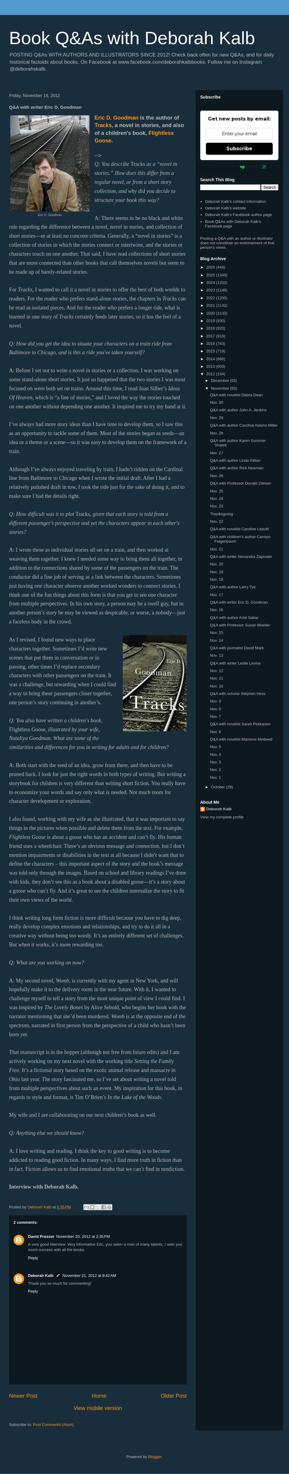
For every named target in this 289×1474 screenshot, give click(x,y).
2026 (211, 267)
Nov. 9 (215, 701)
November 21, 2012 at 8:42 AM (89, 1275)
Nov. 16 (216, 610)
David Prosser (41, 1236)
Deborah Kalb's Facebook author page (238, 214)
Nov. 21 (216, 549)
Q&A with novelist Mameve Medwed (241, 739)
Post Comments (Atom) (53, 1424)
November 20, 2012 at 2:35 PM (83, 1236)
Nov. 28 (216, 433)
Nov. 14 (216, 640)
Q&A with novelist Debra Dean (236, 395)
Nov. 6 (215, 731)
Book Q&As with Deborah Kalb (132, 38)
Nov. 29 (216, 418)
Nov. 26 (216, 476)
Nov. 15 (216, 632)
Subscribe (239, 148)
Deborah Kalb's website (225, 208)
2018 (211, 328)
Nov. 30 (216, 402)
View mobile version (97, 1408)
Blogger (154, 1456)
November (220, 388)
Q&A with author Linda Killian (235, 460)
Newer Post (23, 1396)
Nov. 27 (216, 453)
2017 (211, 336)
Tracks (103, 125)
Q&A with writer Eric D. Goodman (239, 602)
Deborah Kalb (41, 1275)
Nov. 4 (215, 754)
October (218, 787)
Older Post (174, 1396)
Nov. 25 (216, 491)
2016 (211, 343)
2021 (211, 305)
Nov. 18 (216, 579)
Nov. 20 (216, 564)
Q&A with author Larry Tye (233, 587)
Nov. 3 (215, 762)
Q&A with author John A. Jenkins (238, 410)
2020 (211, 313)
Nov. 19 (216, 572)
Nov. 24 (216, 498)
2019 (211, 320)
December (220, 380)
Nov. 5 (215, 747)
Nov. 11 (216, 678)
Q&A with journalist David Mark (236, 648)
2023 (211, 290)
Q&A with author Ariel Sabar (234, 617)
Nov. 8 (215, 709)
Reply (33, 1258)
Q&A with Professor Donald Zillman (240, 483)
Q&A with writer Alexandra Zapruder (241, 556)
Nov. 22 (216, 521)
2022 (211, 298)
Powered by (239, 166)
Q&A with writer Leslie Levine (235, 663)
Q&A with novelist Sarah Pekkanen (240, 724)
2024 (211, 282)
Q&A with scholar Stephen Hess (237, 693)
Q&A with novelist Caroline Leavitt (239, 529)
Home (99, 1396)
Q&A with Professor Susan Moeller (240, 625)
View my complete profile (222, 817)
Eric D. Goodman (116, 118)
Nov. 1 (215, 777)
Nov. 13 (216, 655)
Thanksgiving (221, 514)
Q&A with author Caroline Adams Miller (243, 425)
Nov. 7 (215, 716)
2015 (211, 351)
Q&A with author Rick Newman (236, 468)
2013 (211, 366)
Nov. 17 (216, 594)
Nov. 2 (215, 769)
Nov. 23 (216, 506)
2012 (211, 374)
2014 (211, 359)
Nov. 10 (216, 686)
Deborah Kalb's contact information (235, 201)
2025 (211, 275)
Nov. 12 (216, 670)
